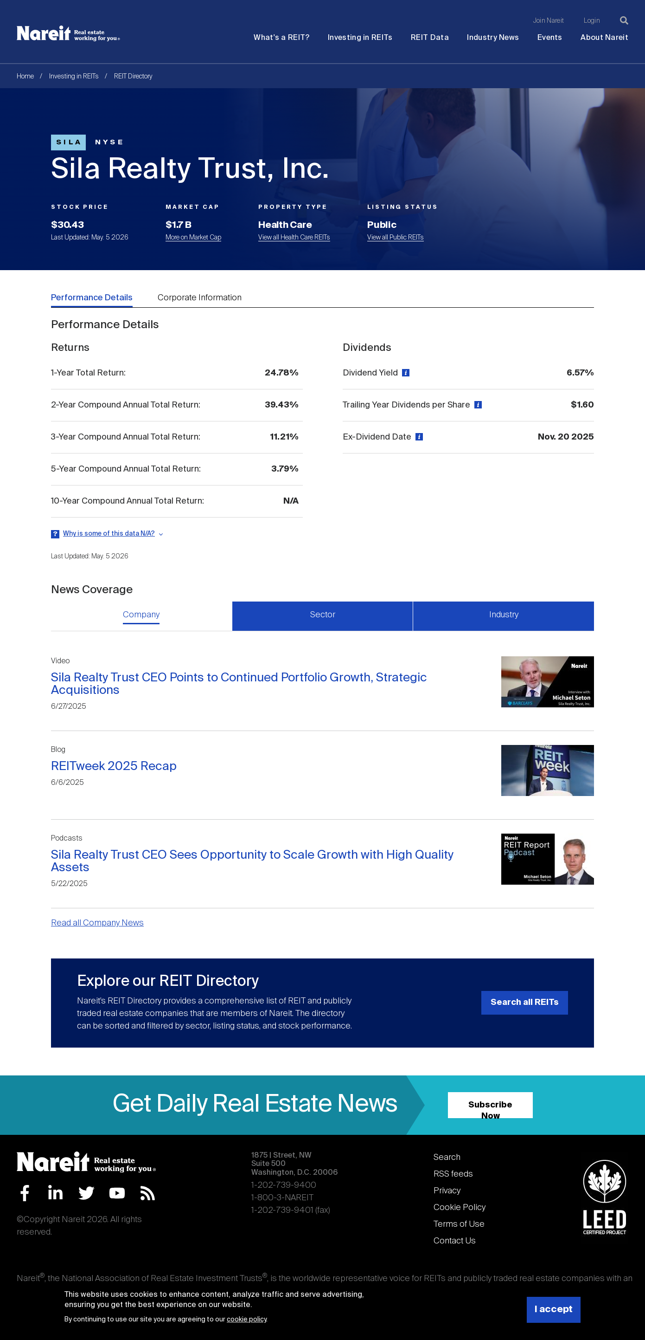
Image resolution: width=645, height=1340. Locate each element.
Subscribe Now (490, 1109)
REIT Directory (133, 76)
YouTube (117, 1193)
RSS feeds (453, 1174)
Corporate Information (200, 298)
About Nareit (604, 38)
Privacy (447, 1191)
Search (447, 1157)
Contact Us (455, 1241)
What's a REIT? (281, 38)
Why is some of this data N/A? (109, 534)
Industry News (493, 38)
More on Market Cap (193, 237)
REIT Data (430, 38)
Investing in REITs (360, 38)
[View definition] (404, 373)
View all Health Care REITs (294, 237)
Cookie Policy (459, 1208)
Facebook (25, 1193)
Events (549, 38)
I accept (554, 1309)
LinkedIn (55, 1193)
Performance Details (92, 298)
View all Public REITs (395, 237)
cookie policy (246, 1319)
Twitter (86, 1193)
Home (25, 76)
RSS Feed (148, 1193)
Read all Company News (97, 923)
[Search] (624, 20)
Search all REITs (525, 1002)
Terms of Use (459, 1224)
